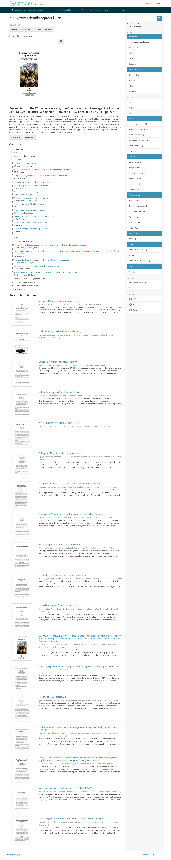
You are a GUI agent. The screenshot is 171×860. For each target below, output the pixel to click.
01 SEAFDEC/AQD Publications (64, 10)
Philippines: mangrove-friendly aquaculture (31, 192)
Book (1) (132, 255)
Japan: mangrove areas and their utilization (31, 185)
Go (61, 41)
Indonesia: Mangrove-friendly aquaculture (59, 392)
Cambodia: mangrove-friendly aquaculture (30, 228)
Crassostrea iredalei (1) (138, 206)
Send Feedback (148, 854)
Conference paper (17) (138, 250)
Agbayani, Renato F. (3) (138, 124)
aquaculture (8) (135, 178)
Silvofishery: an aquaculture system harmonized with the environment (41, 169)
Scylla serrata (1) (135, 222)
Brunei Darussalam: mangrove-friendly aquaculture (34, 216)
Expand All (29, 137)
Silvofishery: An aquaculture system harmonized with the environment (72, 514)
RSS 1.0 (134, 298)
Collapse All (16, 137)
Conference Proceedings (89, 10)
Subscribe (160, 854)
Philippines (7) (134, 184)
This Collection (134, 27)
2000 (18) (132, 239)
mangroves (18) (135, 162)
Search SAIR (133, 23)
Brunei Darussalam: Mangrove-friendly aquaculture (63, 575)
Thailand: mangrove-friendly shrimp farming (31, 198)
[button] (147, 3)
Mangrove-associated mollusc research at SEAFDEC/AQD (36, 266)
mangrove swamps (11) (138, 167)
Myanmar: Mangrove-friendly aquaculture (59, 300)
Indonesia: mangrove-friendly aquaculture (30, 222)
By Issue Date (16, 29)
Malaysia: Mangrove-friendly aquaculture (58, 605)
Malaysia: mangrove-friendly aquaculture (30, 210)
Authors (28, 29)
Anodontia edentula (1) (138, 200)
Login (131, 102)
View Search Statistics (138, 288)
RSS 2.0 (134, 304)
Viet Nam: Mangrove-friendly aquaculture (30, 204)
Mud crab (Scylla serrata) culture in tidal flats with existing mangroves (41, 260)
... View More (134, 151)
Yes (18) (132, 271)
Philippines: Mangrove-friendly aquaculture (60, 453)
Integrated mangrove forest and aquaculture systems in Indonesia (40, 175)
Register (132, 107)
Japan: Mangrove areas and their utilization (59, 544)
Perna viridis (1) (135, 217)
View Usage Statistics (137, 282)
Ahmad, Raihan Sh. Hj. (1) (138, 129)
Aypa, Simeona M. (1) (137, 135)
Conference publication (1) (139, 261)
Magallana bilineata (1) (137, 211)
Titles (38, 29)
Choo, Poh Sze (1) (136, 146)
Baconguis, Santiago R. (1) (139, 140)
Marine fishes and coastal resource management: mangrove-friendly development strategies (51, 245)
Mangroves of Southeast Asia (25, 163)
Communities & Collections (139, 42)
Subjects (48, 29)
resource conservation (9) (139, 173)
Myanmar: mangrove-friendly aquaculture (30, 235)
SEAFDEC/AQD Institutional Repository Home (32, 10)
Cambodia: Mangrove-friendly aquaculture (59, 361)
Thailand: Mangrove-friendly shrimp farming (60, 331)
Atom (133, 310)
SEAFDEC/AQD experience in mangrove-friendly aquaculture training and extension (46, 272)
